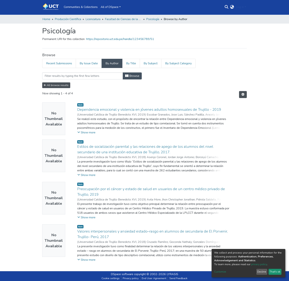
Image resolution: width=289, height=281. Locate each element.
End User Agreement (154, 278)
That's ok (274, 271)
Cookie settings (111, 278)
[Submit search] (226, 7)
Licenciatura (93, 19)
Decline (261, 271)
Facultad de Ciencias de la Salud (123, 19)
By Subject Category (178, 63)
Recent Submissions (59, 63)
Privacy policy (131, 278)
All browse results (56, 85)
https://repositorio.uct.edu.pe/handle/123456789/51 (120, 39)
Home (46, 19)
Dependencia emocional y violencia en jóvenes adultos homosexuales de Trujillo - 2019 (149, 109)
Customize (220, 271)
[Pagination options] (243, 94)
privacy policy (259, 264)
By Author (112, 63)
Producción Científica (68, 19)
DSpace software (122, 274)
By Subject (151, 63)
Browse (132, 76)
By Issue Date (89, 63)
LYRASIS (172, 274)
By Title (131, 63)
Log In (240, 7)
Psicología (152, 19)
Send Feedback (178, 278)
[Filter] (82, 75)
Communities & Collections (81, 7)
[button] (232, 7)
